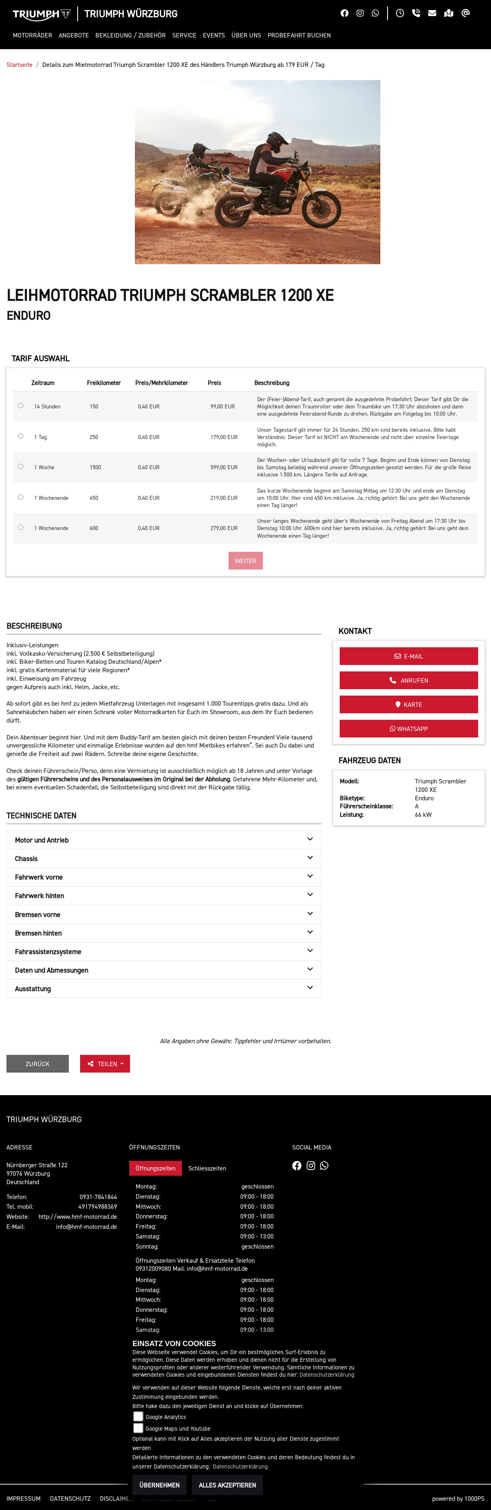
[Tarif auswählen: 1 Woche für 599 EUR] (20, 466)
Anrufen (409, 680)
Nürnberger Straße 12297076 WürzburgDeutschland (37, 1173)
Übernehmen (159, 1485)
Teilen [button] (103, 1064)
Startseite (19, 64)
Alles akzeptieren (227, 1485)
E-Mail (408, 656)
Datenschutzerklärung (327, 1374)
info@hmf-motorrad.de (86, 1226)
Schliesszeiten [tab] (207, 1168)
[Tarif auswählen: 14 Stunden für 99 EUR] (20, 406)
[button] (34, 35)
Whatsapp (409, 729)
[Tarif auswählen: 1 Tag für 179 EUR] (20, 436)
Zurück (38, 1064)
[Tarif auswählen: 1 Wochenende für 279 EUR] (20, 527)
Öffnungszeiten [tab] (155, 1168)
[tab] (164, 840)
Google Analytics (166, 1416)
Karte (409, 704)
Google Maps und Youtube (178, 1428)
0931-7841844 (98, 1197)
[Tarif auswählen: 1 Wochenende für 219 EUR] (20, 497)
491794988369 (97, 1206)
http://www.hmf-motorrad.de (78, 1216)
